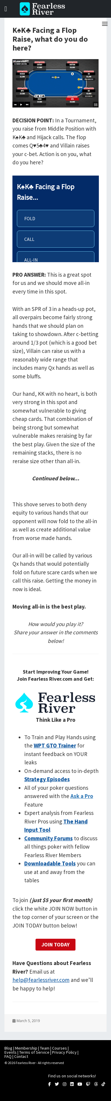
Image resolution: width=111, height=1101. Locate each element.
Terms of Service (34, 1052)
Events (10, 1052)
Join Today (55, 944)
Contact (21, 1056)
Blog (8, 1048)
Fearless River (44, 9)
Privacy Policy (64, 1052)
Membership (26, 1048)
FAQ (8, 1056)
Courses (59, 1048)
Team (44, 1048)
